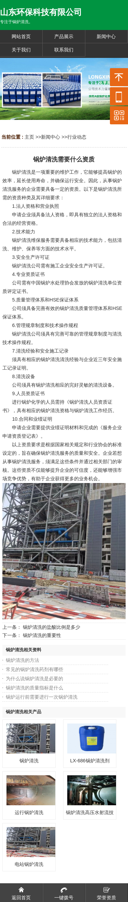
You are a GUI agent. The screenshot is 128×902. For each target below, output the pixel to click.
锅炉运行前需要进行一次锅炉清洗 (41, 697)
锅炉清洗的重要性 (42, 635)
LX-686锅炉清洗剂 (90, 760)
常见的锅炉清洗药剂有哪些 (34, 669)
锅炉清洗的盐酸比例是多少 (51, 627)
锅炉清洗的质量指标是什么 (34, 687)
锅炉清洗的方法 (22, 660)
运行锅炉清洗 (29, 812)
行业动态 (76, 137)
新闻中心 (50, 137)
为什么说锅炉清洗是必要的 (34, 678)
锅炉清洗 (29, 760)
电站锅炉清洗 (29, 864)
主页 (29, 137)
